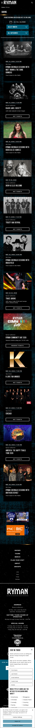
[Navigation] (2, 2)
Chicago (9, 413)
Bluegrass (26, 697)
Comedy (13, 702)
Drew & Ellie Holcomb (14, 185)
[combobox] (17, 33)
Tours (17, 553)
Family (13, 705)
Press (17, 577)
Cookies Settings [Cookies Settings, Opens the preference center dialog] (17, 717)
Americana (14, 697)
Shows (17, 550)
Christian (14, 699)
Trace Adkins (11, 298)
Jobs (17, 572)
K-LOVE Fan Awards (13, 376)
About (17, 563)
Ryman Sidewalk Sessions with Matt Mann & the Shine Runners (17, 70)
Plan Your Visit (17, 560)
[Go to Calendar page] (17, 22)
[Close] (32, 710)
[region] (17, 718)
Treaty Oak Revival (13, 222)
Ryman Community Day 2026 (16, 337)
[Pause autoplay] (26, 527)
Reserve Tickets (17, 345)
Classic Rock (27, 699)
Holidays (26, 705)
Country (25, 702)
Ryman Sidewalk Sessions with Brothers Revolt (17, 491)
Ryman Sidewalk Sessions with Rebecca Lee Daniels (17, 148)
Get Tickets (17, 116)
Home (3, 7)
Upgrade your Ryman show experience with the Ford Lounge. (17, 17)
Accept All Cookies (17, 725)
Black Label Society (13, 108)
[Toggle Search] (32, 2)
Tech (17, 574)
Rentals (17, 579)
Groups (17, 566)
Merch (17, 557)
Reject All (17, 721)
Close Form (32, 650)
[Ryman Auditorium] (10, 2)
